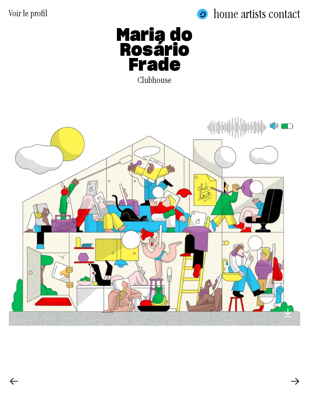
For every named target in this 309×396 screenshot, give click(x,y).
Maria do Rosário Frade (154, 50)
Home (226, 14)
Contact (284, 14)
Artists (253, 14)
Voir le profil (28, 15)
